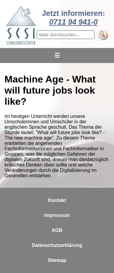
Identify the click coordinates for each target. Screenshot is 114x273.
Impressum (57, 215)
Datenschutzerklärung (57, 245)
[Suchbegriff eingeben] (65, 34)
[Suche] (102, 34)
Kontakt (57, 200)
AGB (57, 230)
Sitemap (57, 260)
